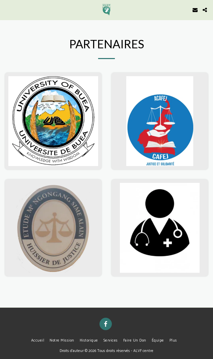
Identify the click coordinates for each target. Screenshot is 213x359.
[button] (7, 9)
